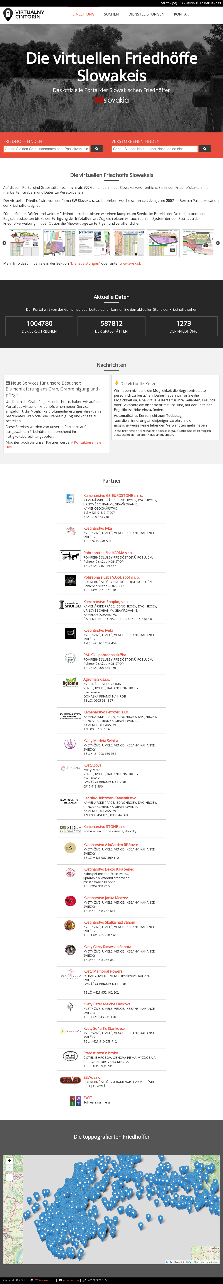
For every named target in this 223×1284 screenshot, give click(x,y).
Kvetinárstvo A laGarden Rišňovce (110, 844)
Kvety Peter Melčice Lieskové (106, 1004)
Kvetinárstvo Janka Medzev (105, 897)
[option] (25, 243)
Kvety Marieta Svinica (100, 740)
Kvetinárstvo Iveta (98, 630)
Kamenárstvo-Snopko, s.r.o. (105, 601)
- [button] (9, 1167)
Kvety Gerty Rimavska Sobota (107, 946)
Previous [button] (4, 243)
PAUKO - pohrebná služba (104, 654)
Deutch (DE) (169, 3)
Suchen (111, 14)
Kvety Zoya (92, 765)
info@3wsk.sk (71, 1280)
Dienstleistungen (146, 14)
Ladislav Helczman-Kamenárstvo (109, 798)
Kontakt (182, 14)
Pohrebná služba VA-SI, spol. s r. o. (111, 577)
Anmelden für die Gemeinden (201, 3)
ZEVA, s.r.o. (92, 1077)
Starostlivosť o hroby (100, 1053)
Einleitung (84, 14)
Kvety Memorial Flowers (102, 971)
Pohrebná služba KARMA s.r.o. (107, 552)
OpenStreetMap (196, 1262)
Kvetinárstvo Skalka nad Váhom (109, 922)
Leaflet (169, 1262)
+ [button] (9, 1161)
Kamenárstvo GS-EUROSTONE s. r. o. (113, 495)
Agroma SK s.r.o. (96, 679)
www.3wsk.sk (130, 263)
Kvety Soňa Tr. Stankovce (104, 1028)
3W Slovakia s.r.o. (44, 1280)
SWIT (87, 1097)
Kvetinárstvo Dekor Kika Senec (108, 869)
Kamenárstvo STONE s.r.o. (104, 826)
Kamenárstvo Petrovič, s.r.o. (106, 712)
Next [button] (218, 243)
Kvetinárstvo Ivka (97, 528)
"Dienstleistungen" (85, 263)
